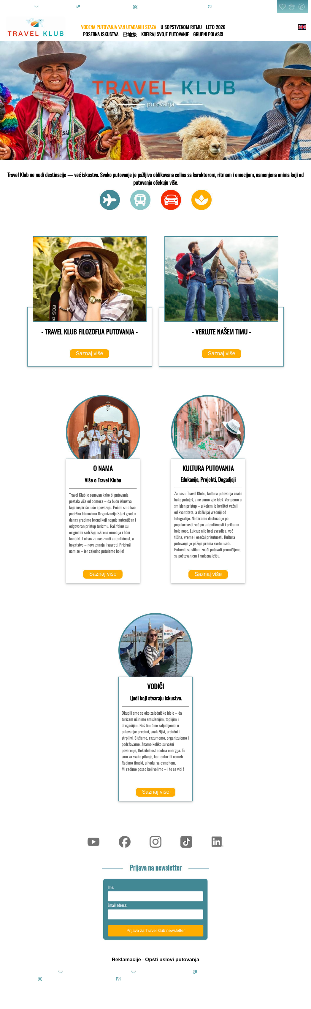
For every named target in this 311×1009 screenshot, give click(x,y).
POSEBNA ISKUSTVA (100, 34)
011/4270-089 (94, 6)
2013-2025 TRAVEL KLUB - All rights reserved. (228, 978)
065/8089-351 (120, 6)
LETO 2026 (215, 27)
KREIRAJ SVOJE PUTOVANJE (165, 34)
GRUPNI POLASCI (208, 34)
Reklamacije (126, 959)
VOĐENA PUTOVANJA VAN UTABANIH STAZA (118, 27)
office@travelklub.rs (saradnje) (163, 972)
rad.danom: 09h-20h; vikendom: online (171, 6)
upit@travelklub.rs (56, 6)
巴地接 (130, 34)
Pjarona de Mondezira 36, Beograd (242, 6)
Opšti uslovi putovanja (172, 959)
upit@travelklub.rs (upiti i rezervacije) (96, 972)
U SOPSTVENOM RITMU (181, 27)
